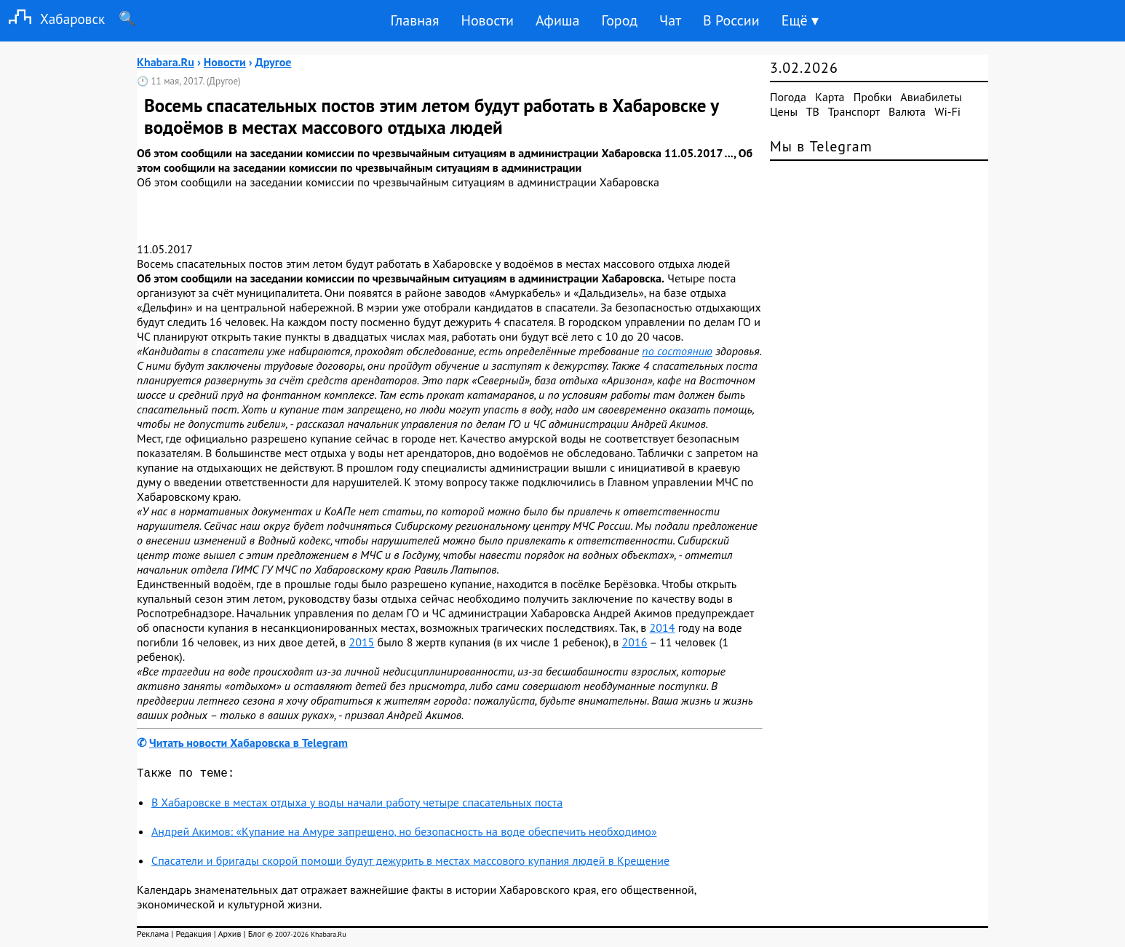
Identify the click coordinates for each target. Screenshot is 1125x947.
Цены (784, 111)
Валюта (907, 111)
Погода (788, 97)
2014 (662, 627)
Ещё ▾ (800, 20)
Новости (487, 20)
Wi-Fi (947, 111)
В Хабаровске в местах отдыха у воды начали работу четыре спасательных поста (356, 805)
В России (731, 20)
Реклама (153, 936)
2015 (361, 642)
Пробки (873, 97)
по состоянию (677, 351)
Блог (256, 936)
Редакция (193, 936)
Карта (829, 97)
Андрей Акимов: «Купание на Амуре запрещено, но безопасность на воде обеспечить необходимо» (404, 834)
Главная (414, 20)
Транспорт (854, 111)
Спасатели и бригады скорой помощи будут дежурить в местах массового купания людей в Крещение (410, 863)
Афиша (558, 20)
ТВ (812, 111)
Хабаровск (52, 18)
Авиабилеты (930, 97)
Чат (670, 20)
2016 (635, 642)
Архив (229, 936)
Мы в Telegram (821, 146)
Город (620, 20)
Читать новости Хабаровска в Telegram (248, 742)
